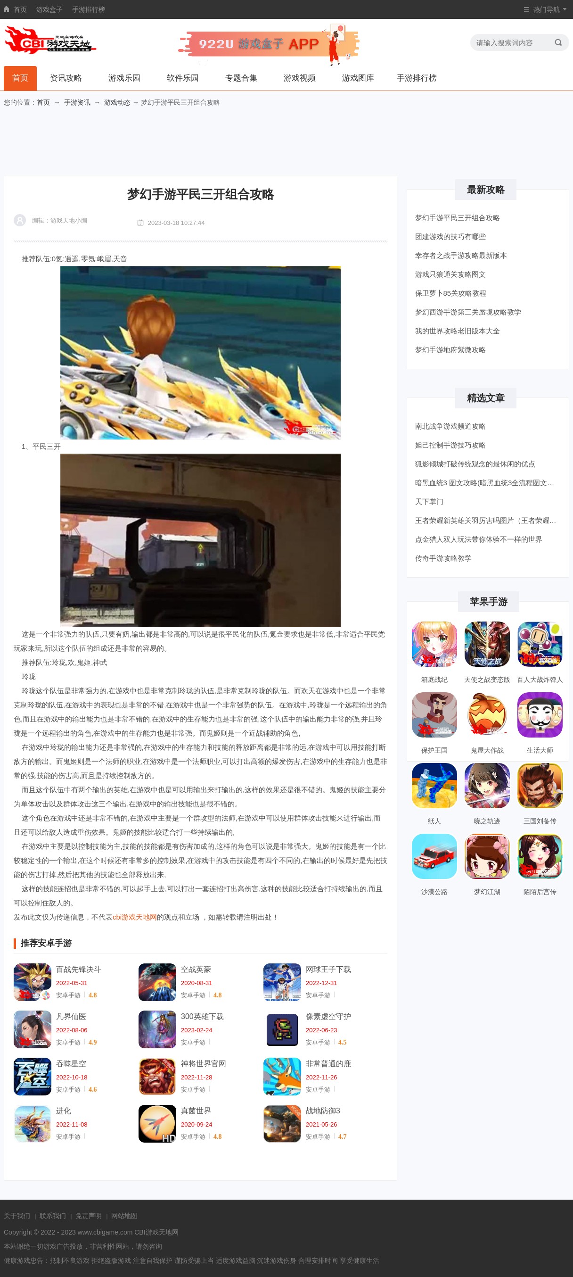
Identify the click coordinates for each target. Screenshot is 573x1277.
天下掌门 (429, 502)
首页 (20, 9)
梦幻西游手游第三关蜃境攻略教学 (468, 312)
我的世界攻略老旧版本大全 (457, 331)
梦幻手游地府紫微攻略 (450, 350)
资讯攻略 (66, 78)
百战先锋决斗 (78, 969)
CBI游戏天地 (153, 1232)
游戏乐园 (124, 78)
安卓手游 (68, 995)
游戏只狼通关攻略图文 (450, 274)
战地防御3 (323, 1111)
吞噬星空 (71, 1064)
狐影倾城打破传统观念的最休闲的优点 (475, 464)
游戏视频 (300, 78)
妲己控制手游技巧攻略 (450, 445)
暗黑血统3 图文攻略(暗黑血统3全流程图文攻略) (489, 483)
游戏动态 (117, 102)
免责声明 (88, 1215)
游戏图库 (358, 78)
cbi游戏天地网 (135, 917)
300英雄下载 (202, 1016)
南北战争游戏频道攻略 (450, 426)
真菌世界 (196, 1111)
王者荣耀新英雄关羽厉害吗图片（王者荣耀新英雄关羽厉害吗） (489, 520)
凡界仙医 (71, 1016)
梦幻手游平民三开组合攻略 (457, 218)
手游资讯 (77, 102)
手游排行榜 (88, 9)
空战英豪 (196, 969)
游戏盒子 (49, 9)
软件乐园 (183, 78)
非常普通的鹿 (328, 1064)
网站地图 (124, 1215)
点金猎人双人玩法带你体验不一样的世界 (478, 539)
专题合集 (241, 78)
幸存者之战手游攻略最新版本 (461, 255)
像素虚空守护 (328, 1016)
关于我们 (17, 1215)
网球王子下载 (328, 969)
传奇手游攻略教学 (443, 558)
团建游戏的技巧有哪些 (450, 236)
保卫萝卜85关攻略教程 (451, 293)
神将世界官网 (203, 1064)
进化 (63, 1111)
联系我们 (53, 1215)
